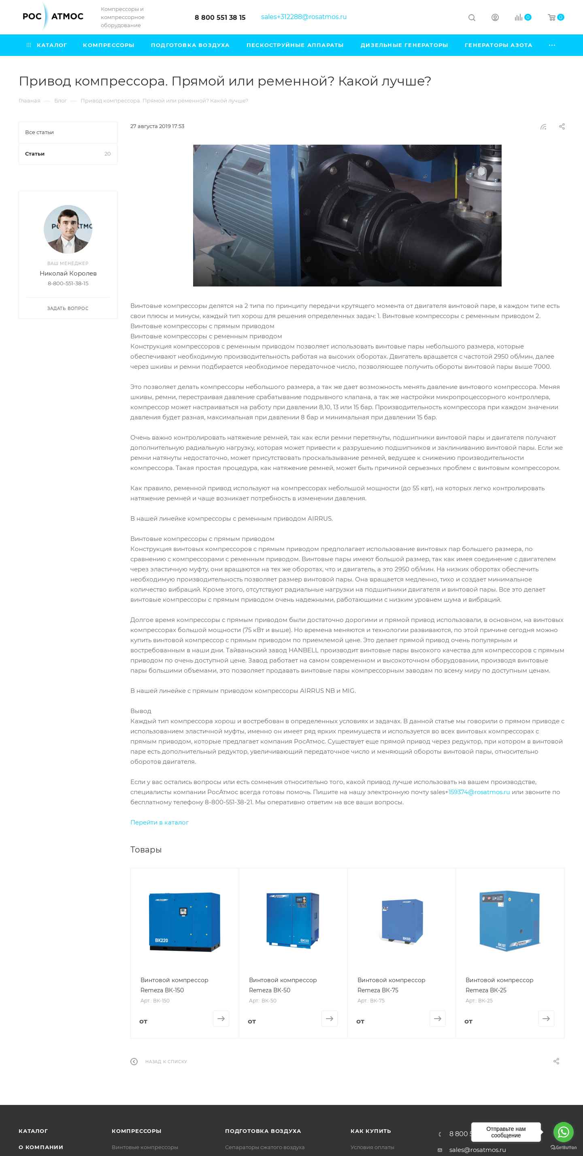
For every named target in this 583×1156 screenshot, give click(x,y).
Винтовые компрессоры (145, 1147)
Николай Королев (68, 273)
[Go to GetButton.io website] (564, 1147)
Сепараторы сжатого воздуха (265, 1147)
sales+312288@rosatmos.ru (304, 17)
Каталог (33, 1131)
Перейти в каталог (159, 822)
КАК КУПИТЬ (371, 1131)
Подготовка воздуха (263, 1131)
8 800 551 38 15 (220, 17)
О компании (41, 1147)
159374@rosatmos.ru (479, 792)
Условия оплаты (372, 1147)
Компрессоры (137, 1131)
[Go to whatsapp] (563, 1132)
